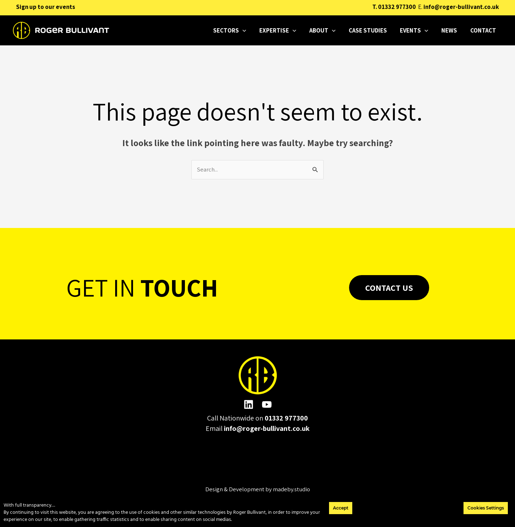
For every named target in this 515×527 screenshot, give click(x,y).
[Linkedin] (249, 405)
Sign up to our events (45, 7)
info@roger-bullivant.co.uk (461, 7)
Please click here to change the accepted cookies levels (257, 462)
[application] (257, 30)
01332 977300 (397, 7)
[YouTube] (267, 405)
